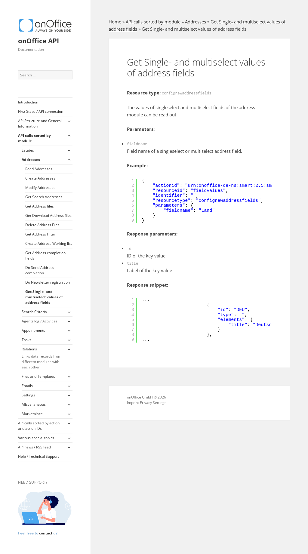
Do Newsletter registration (47, 282)
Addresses (31, 159)
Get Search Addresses (44, 196)
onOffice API (38, 40)
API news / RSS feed (34, 447)
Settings (28, 395)
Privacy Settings (153, 402)
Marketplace (32, 413)
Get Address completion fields (45, 255)
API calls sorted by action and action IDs (39, 425)
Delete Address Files (42, 224)
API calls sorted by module (34, 138)
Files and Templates (38, 376)
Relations (42, 358)
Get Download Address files (48, 215)
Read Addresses (38, 168)
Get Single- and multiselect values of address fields (44, 297)
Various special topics (36, 437)
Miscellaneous (34, 404)
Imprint (133, 402)
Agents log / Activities (39, 321)
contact (45, 533)
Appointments (33, 330)
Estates (28, 150)
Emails (27, 385)
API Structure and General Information (40, 123)
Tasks (26, 339)
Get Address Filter (40, 234)
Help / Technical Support (38, 456)
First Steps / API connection (40, 111)
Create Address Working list (48, 243)
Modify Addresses (40, 187)
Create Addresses (40, 178)
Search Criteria (34, 311)
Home (115, 22)
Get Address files (39, 206)
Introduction (28, 102)
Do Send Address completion (39, 270)
